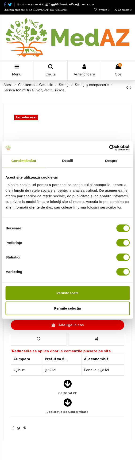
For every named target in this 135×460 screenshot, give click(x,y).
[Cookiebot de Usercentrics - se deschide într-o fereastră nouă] (109, 148)
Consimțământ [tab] (23, 161)
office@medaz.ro (81, 4)
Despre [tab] (111, 161)
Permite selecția (67, 308)
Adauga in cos (67, 325)
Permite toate (67, 293)
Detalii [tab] (67, 161)
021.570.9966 (49, 4)
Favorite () (102, 9)
